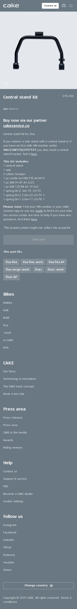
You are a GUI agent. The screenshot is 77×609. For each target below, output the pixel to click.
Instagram (9, 525)
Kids (6, 347)
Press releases (13, 417)
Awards (8, 440)
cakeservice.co (16, 126)
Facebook (9, 532)
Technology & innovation (19, 378)
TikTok (7, 547)
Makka (7, 302)
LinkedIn (8, 539)
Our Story (9, 371)
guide (39, 211)
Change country (38, 586)
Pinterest (9, 555)
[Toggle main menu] (70, 5)
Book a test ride (13, 393)
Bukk (6, 317)
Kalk (6, 310)
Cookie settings (13, 501)
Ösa (5, 325)
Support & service (15, 478)
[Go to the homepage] (11, 5)
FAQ (5, 486)
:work (7, 332)
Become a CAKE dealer (18, 493)
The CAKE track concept (18, 386)
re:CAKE (8, 340)
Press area (10, 425)
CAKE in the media (15, 432)
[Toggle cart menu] (63, 5)
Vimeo (7, 569)
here (34, 154)
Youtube (8, 562)
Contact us (50, 5)
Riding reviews (13, 447)
